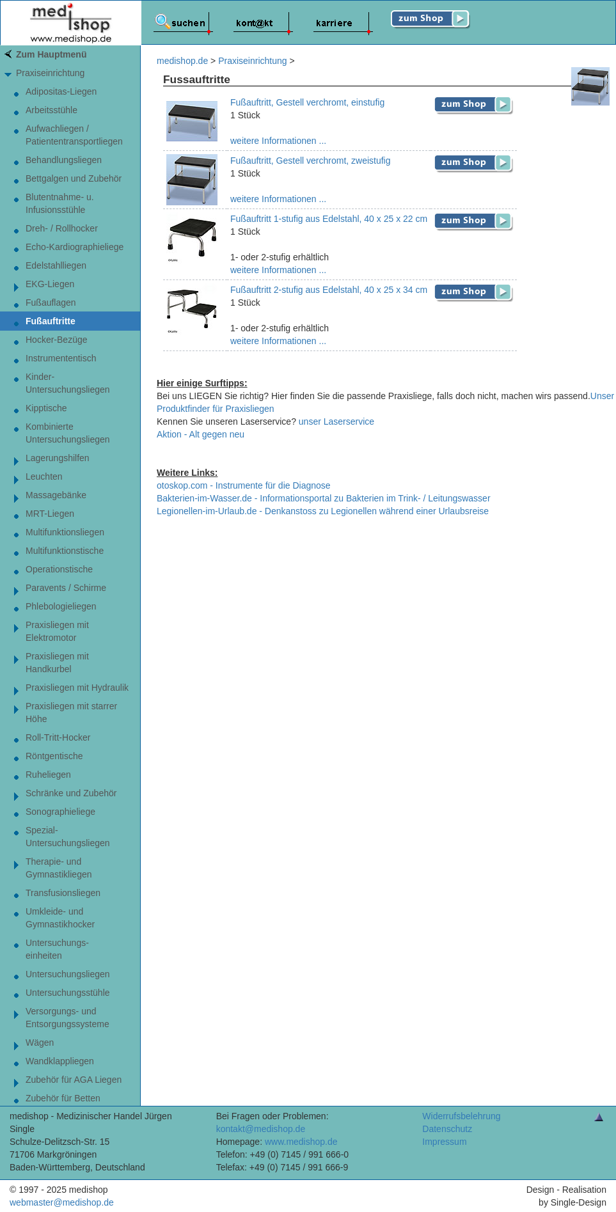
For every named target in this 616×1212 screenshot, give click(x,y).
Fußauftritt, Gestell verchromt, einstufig (307, 102)
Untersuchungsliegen (68, 974)
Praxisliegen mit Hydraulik (77, 687)
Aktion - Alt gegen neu (200, 434)
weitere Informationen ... (278, 141)
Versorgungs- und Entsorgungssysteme (67, 1017)
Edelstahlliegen (56, 265)
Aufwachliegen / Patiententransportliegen (74, 134)
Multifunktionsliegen (65, 532)
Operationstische (59, 569)
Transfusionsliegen (63, 893)
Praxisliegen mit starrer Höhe (71, 712)
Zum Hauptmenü (51, 54)
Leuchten (44, 476)
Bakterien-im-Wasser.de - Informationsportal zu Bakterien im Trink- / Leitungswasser (324, 498)
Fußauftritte (50, 321)
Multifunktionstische (65, 551)
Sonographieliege (60, 812)
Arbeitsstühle (51, 110)
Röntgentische (54, 756)
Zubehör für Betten (63, 1098)
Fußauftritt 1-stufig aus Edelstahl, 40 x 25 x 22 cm (328, 219)
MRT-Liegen (50, 513)
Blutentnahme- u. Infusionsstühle (60, 203)
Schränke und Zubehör (71, 793)
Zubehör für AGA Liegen (74, 1079)
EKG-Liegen (50, 284)
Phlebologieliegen (61, 606)
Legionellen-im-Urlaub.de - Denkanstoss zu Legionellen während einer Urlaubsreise (323, 511)
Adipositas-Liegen (61, 91)
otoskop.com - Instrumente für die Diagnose (244, 485)
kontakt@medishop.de (261, 1129)
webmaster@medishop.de (62, 1202)
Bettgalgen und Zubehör (74, 178)
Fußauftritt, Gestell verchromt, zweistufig (310, 160)
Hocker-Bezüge (57, 339)
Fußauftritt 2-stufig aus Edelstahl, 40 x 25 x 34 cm (328, 290)
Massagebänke (56, 495)
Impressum (444, 1142)
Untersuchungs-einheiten (57, 949)
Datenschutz (447, 1129)
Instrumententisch (61, 358)
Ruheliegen (48, 774)
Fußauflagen (51, 302)
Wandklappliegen (60, 1061)
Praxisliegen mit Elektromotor (57, 631)
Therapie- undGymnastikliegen (59, 867)
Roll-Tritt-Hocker (58, 737)
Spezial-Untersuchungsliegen (68, 836)
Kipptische (46, 408)
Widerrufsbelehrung (461, 1116)
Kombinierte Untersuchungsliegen (68, 433)
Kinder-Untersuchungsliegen (68, 383)
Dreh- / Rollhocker (62, 228)
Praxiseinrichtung (50, 73)
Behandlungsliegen (64, 160)
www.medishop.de (301, 1142)
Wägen (40, 1042)
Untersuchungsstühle (68, 993)
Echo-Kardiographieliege (74, 247)
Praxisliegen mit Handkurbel (57, 662)
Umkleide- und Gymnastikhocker (60, 917)
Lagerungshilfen (58, 458)
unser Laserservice (336, 421)
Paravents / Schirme (66, 588)
